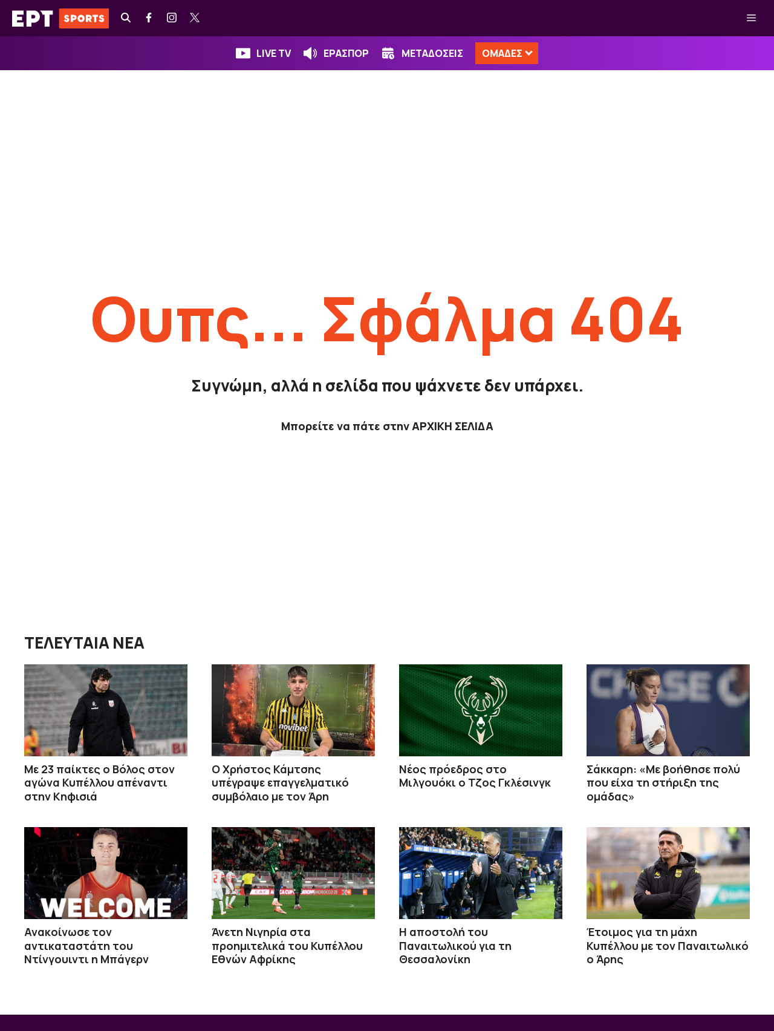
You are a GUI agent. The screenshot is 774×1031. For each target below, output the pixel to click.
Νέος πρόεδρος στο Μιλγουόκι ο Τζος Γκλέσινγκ (475, 776)
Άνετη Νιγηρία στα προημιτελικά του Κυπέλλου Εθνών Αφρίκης (287, 945)
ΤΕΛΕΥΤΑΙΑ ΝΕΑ (84, 642)
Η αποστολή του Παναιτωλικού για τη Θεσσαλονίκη (455, 945)
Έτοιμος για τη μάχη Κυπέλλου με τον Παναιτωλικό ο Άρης (668, 945)
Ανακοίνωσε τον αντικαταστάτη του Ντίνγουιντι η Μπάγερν (86, 945)
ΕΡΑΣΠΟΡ (346, 53)
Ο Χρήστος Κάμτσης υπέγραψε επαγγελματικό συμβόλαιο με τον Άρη (280, 783)
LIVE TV (273, 53)
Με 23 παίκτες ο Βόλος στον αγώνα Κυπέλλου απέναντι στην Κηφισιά (99, 783)
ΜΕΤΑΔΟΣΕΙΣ (432, 53)
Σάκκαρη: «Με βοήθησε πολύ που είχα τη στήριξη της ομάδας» (663, 783)
